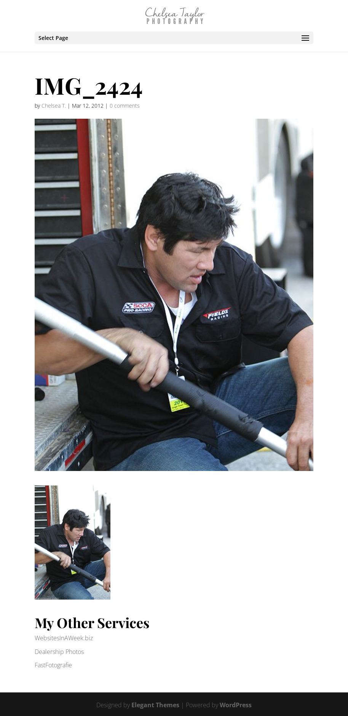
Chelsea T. (54, 105)
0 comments (125, 105)
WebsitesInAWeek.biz (64, 638)
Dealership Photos (59, 652)
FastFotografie (53, 665)
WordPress (236, 705)
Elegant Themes (155, 705)
